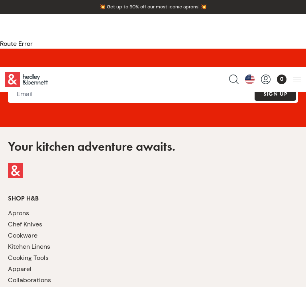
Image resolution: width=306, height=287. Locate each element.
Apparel (19, 269)
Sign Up (275, 93)
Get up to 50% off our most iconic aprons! (153, 7)
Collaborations (29, 280)
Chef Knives (25, 224)
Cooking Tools (28, 258)
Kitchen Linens (29, 246)
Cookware (22, 235)
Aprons (18, 213)
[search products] (234, 26)
